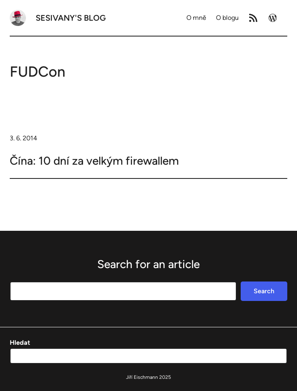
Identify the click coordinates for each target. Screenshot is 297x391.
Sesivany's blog (71, 18)
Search (264, 291)
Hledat (20, 342)
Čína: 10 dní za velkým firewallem (94, 161)
